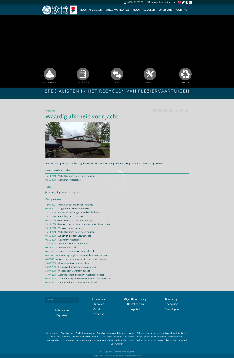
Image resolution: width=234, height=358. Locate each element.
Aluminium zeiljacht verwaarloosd (74, 236)
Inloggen (96, 356)
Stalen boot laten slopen (97, 340)
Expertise (62, 315)
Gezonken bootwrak (176, 340)
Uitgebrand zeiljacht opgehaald (74, 209)
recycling (55, 192)
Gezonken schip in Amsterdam (73, 263)
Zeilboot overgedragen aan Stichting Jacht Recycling (84, 279)
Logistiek (135, 309)
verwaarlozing (69, 192)
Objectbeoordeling (135, 299)
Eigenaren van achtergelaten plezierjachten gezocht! (84, 224)
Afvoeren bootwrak (75, 340)
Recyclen (98, 304)
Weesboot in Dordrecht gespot (74, 271)
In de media (99, 299)
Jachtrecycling (52, 333)
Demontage (172, 299)
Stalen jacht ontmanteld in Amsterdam (77, 267)
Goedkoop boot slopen (156, 337)
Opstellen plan (135, 304)
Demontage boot (175, 337)
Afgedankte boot (168, 333)
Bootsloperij (172, 309)
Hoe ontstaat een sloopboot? (73, 244)
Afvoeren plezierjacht (139, 340)
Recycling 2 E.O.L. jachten (70, 217)
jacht (47, 192)
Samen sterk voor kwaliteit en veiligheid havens (82, 259)
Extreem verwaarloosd (69, 180)
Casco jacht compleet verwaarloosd (76, 252)
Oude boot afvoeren (81, 337)
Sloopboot (117, 337)
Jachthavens (62, 310)
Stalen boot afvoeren (86, 333)
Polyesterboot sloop (119, 340)
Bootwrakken (117, 344)
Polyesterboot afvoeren (148, 333)
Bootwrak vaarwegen (134, 337)
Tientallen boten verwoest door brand (77, 283)
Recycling (172, 304)
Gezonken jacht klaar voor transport (76, 220)
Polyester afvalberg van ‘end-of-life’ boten (79, 213)
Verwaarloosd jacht (68, 248)
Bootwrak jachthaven (101, 337)
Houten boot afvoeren (60, 337)
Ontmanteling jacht (55, 340)
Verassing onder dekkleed (71, 228)
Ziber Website (104, 356)
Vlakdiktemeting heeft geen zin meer (76, 176)
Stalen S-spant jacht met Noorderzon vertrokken (83, 255)
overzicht (50, 111)
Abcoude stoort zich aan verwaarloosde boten (81, 275)
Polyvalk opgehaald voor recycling (75, 205)
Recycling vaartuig (126, 333)
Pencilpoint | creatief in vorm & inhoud (128, 356)
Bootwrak (182, 333)
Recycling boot (67, 333)
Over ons (98, 314)
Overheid (98, 309)
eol (78, 192)
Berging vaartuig (158, 340)
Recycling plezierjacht (107, 333)
